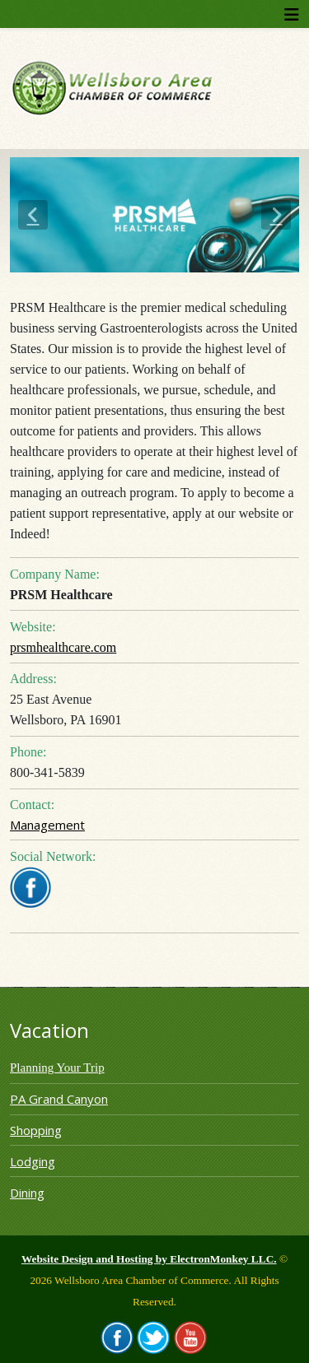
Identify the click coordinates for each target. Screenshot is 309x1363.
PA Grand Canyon (59, 1099)
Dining (27, 1192)
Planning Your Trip (57, 1067)
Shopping (36, 1130)
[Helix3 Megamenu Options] (291, 14)
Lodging (32, 1161)
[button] (33, 215)
